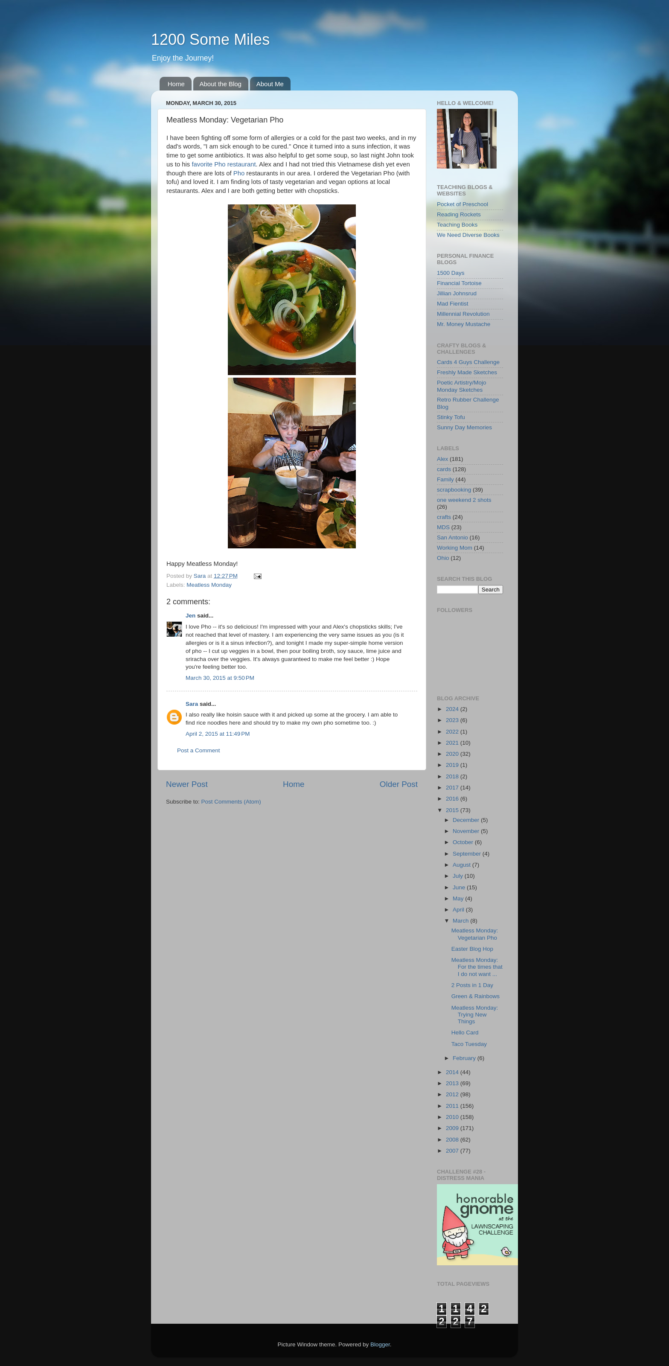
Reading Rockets (459, 214)
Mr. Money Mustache (463, 324)
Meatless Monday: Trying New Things (474, 1015)
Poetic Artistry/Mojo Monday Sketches (461, 386)
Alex (442, 459)
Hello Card (465, 1032)
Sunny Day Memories (464, 427)
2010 (453, 1117)
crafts (444, 517)
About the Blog (220, 83)
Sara (192, 704)
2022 (453, 731)
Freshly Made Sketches (467, 372)
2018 (453, 776)
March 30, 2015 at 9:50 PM (220, 678)
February (465, 1058)
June (460, 887)
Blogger (380, 1344)
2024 (453, 709)
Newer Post (187, 784)
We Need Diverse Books (468, 235)
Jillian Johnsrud (457, 293)
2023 (453, 720)
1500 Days (451, 273)
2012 (453, 1094)
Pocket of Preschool (462, 204)
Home (176, 83)
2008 (453, 1139)
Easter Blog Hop (472, 949)
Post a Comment (198, 750)
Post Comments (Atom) (231, 801)
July (459, 876)
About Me (270, 83)
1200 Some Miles (210, 39)
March (461, 920)
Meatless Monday (209, 585)
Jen (190, 615)
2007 (453, 1151)
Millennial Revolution (463, 314)
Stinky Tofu (451, 417)
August (462, 865)
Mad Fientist (452, 303)
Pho (238, 173)
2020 (453, 754)
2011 (453, 1106)
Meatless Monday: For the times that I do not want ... (477, 967)
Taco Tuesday (469, 1044)
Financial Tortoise (459, 283)
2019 (453, 765)
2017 (453, 787)
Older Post (399, 784)
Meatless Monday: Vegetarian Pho (474, 934)
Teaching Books (457, 224)
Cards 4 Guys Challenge (468, 362)
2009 (453, 1128)
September (468, 853)
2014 (453, 1072)
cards (444, 469)
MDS (443, 527)
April (459, 909)
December (467, 820)
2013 (453, 1083)
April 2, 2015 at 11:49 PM (218, 734)
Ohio (443, 558)
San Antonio (452, 537)
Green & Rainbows (475, 996)
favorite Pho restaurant (224, 164)
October (464, 842)
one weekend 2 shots (464, 500)
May (459, 898)
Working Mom (454, 548)
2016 (453, 798)
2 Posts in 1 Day (472, 985)
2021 (453, 743)
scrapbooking (454, 489)
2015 (453, 810)
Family (445, 479)
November (467, 831)
